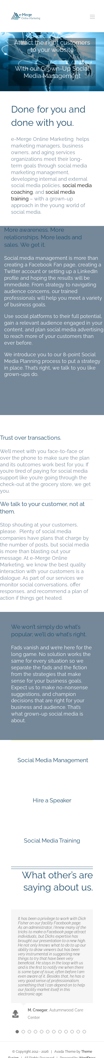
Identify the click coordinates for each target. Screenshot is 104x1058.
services (65, 578)
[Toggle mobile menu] (93, 17)
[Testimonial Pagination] (17, 1031)
